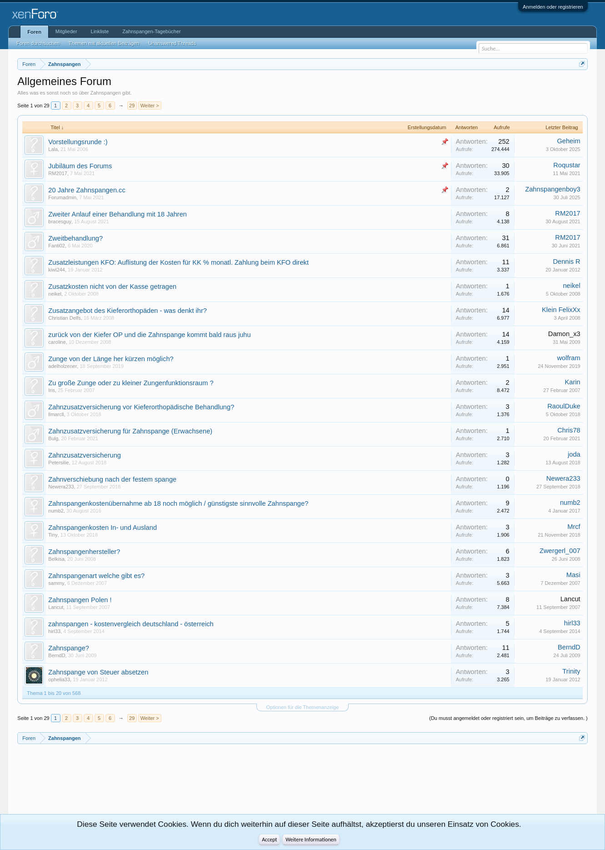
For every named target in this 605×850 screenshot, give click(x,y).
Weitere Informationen (310, 839)
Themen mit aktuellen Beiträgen (104, 43)
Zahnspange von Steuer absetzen (98, 672)
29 (132, 105)
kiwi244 (56, 269)
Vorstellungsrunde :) (77, 142)
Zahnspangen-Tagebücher (151, 31)
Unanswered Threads (172, 43)
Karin (572, 382)
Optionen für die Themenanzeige (302, 707)
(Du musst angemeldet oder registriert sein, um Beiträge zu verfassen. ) (508, 718)
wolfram (568, 358)
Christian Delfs (64, 318)
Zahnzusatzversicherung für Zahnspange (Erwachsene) (130, 431)
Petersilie (58, 462)
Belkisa (56, 559)
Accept (269, 839)
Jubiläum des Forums (80, 166)
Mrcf (573, 526)
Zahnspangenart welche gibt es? (96, 575)
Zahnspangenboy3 (552, 189)
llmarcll (56, 414)
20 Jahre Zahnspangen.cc (86, 190)
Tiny (52, 535)
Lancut (55, 607)
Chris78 (568, 430)
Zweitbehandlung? (75, 238)
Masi (573, 574)
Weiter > (149, 105)
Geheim (568, 141)
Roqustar (566, 165)
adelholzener (62, 366)
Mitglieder (66, 31)
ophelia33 (59, 679)
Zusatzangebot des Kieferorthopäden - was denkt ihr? (127, 310)
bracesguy (59, 221)
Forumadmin (62, 197)
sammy (56, 583)
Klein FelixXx (561, 309)
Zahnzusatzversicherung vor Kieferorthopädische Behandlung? (141, 407)
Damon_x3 (564, 333)
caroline (57, 342)
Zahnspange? (68, 648)
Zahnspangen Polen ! (79, 600)
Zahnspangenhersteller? (84, 551)
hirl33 (54, 631)
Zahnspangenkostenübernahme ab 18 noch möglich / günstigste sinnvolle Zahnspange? (178, 503)
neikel (54, 294)
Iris (51, 390)
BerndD (56, 655)
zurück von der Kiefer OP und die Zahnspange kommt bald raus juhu (149, 334)
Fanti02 (56, 245)
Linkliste (100, 31)
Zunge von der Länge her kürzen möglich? (110, 358)
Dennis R (566, 261)
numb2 (56, 510)
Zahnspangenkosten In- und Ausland (102, 527)
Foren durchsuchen (38, 43)
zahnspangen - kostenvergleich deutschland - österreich (130, 624)
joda (574, 454)
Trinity (571, 671)
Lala (53, 149)
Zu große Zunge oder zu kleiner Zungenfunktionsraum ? (130, 383)
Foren (34, 32)
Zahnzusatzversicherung (84, 455)
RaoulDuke (563, 406)
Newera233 (61, 486)
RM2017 (57, 173)
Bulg (53, 438)
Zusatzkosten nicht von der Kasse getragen (112, 286)
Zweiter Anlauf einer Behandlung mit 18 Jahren (117, 214)
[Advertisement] (58, 783)
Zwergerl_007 (560, 550)
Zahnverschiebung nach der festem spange (112, 479)
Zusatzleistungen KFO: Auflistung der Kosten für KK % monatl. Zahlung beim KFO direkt (178, 262)
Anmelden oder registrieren (553, 7)
